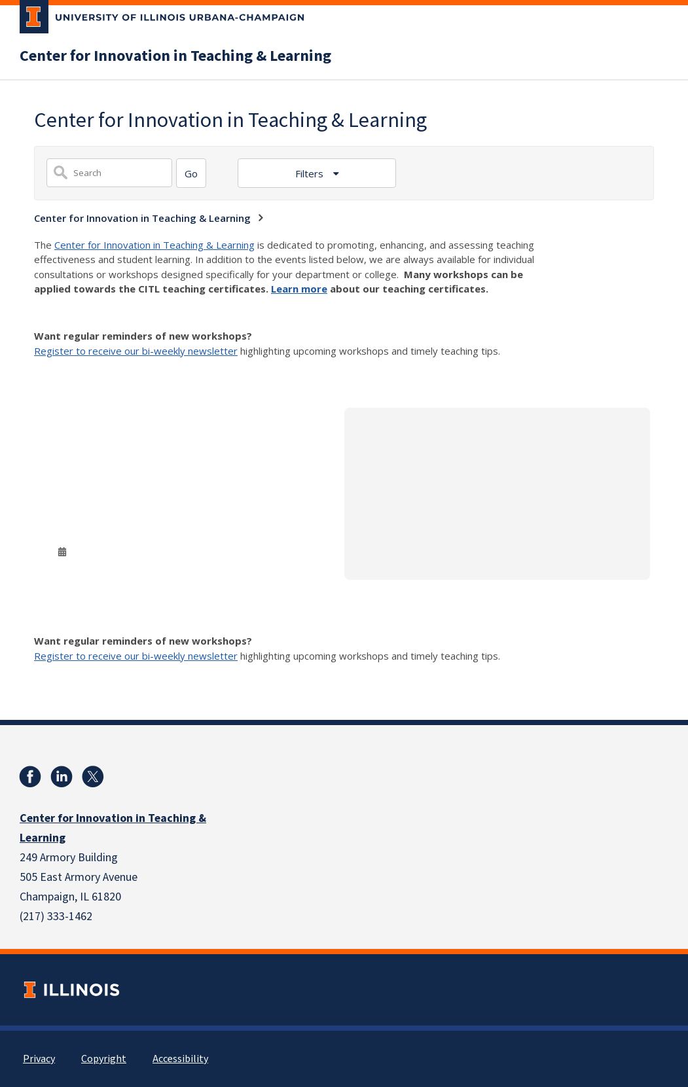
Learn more (299, 288)
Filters (310, 173)
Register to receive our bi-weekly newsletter (136, 350)
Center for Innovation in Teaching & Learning (175, 56)
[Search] (191, 173)
